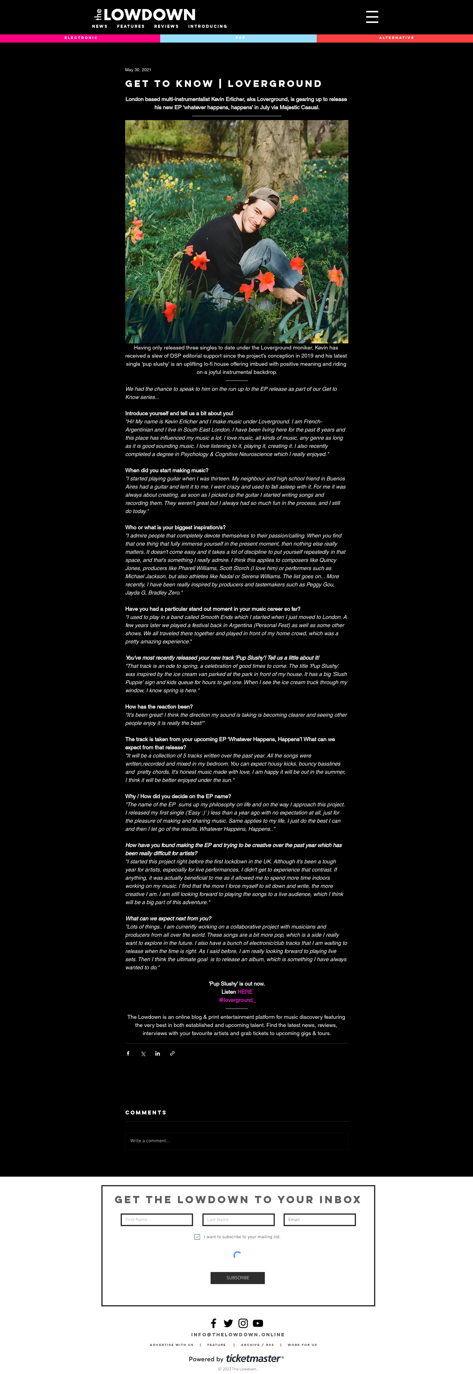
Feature (220, 1345)
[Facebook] (213, 1323)
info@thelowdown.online (238, 1334)
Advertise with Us (172, 1345)
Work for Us (304, 1345)
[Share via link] (172, 1053)
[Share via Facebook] (128, 1053)
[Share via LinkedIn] (157, 1053)
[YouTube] (258, 1323)
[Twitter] (228, 1323)
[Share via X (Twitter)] (143, 1053)
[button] (372, 17)
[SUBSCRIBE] (238, 1278)
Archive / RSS (259, 1345)
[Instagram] (243, 1323)
